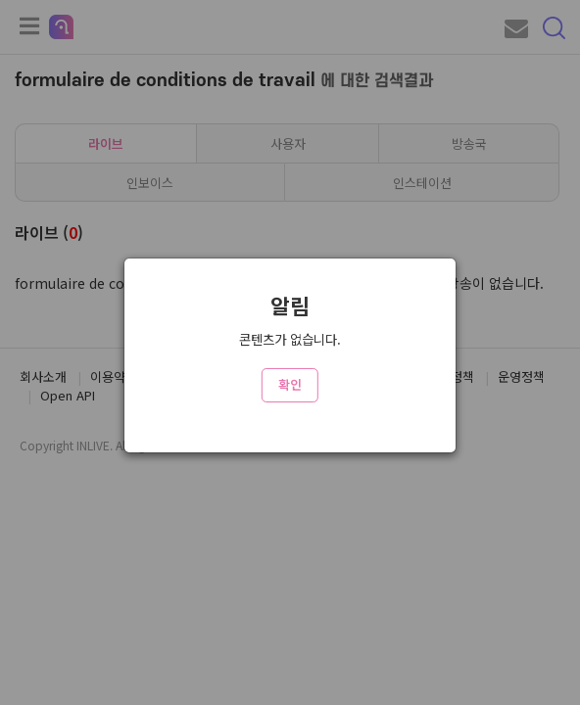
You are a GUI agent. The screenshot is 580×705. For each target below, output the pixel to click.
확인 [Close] (290, 384)
